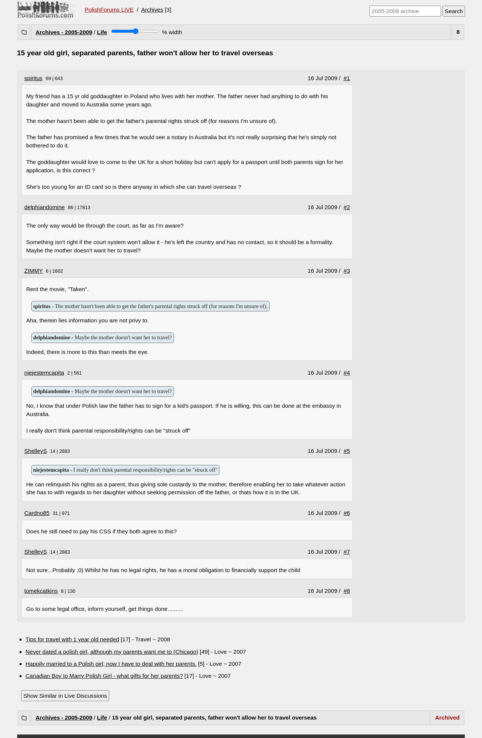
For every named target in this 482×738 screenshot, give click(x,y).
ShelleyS (35, 451)
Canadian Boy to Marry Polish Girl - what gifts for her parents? (104, 676)
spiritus (33, 78)
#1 (347, 78)
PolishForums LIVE (109, 9)
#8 (347, 591)
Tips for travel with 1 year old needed (72, 639)
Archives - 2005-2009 (64, 32)
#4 (347, 372)
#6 (347, 513)
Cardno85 (37, 513)
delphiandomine (44, 207)
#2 (347, 207)
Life (102, 32)
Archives (152, 9)
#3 (347, 270)
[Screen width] (135, 31)
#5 (347, 451)
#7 (347, 551)
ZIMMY (33, 270)
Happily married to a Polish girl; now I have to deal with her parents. (111, 664)
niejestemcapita (44, 372)
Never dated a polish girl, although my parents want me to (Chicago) (112, 651)
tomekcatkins (41, 591)
